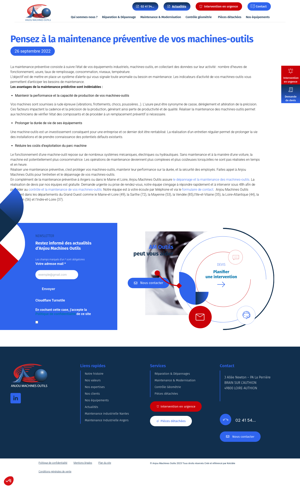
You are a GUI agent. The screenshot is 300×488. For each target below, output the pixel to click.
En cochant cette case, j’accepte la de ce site (63, 312)
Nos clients (93, 407)
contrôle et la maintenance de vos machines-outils (65, 189)
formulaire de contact (197, 189)
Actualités (92, 428)
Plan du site (104, 474)
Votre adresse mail (50, 264)
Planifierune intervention (221, 274)
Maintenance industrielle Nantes (109, 438)
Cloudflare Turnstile (50, 301)
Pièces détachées (229, 17)
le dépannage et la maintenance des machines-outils (211, 180)
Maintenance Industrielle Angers (109, 449)
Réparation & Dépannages (174, 376)
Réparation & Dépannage (119, 17)
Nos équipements (258, 17)
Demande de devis (290, 98)
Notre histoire (95, 376)
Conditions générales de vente (55, 483)
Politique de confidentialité (55, 314)
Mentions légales (83, 474)
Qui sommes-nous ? (84, 17)
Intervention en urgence (291, 79)
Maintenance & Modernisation (160, 17)
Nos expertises (96, 397)
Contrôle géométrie (199, 17)
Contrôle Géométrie (169, 397)
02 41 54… (147, 6)
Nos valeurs (93, 386)
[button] (9, 481)
